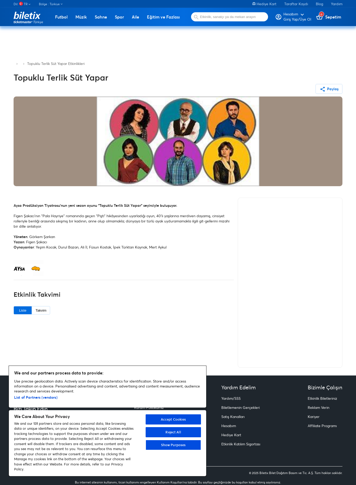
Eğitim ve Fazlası (163, 17)
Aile (135, 17)
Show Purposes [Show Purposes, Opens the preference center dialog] (173, 444)
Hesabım (228, 425)
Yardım (336, 3)
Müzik (81, 17)
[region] (107, 421)
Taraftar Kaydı (296, 3)
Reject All (173, 432)
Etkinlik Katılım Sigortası (240, 443)
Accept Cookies (173, 419)
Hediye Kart (264, 3)
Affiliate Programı (322, 425)
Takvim (40, 310)
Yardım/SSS (231, 398)
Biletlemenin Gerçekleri (240, 407)
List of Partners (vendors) (35, 397)
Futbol (61, 17)
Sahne (101, 17)
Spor (119, 17)
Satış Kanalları (233, 416)
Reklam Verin (318, 407)
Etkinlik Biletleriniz (322, 398)
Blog (319, 3)
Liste (22, 310)
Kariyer (313, 416)
